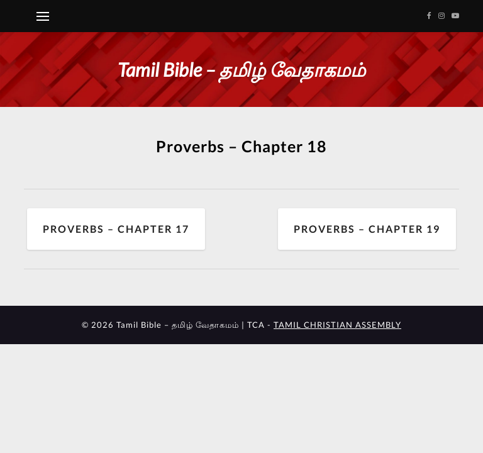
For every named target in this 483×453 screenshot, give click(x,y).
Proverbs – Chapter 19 (367, 229)
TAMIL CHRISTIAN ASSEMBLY (337, 325)
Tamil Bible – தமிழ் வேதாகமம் (241, 69)
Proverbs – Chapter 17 (116, 229)
